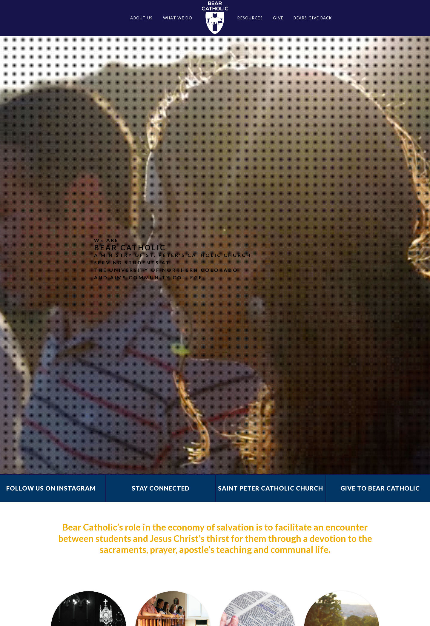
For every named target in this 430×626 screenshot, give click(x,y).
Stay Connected (161, 488)
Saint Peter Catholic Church (270, 488)
